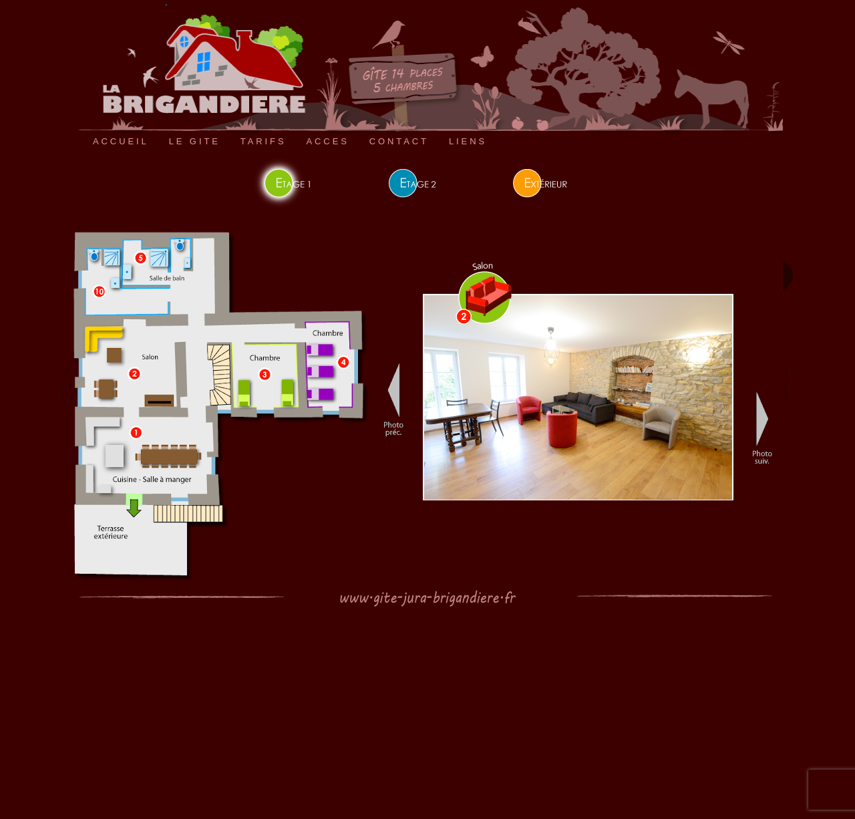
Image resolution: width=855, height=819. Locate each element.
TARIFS (263, 141)
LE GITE (194, 141)
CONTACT (399, 141)
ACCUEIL (121, 141)
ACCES (327, 141)
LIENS (468, 141)
